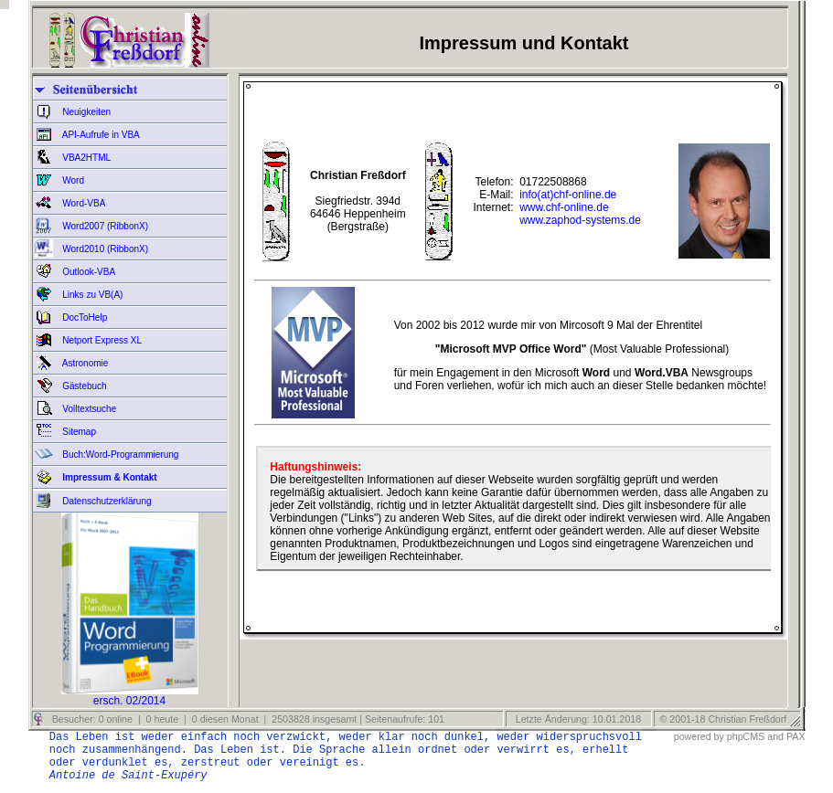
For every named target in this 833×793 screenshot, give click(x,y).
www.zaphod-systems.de (580, 220)
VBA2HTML (86, 158)
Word (72, 180)
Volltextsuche (88, 409)
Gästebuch (83, 386)
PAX (796, 736)
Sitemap (78, 432)
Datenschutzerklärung (106, 501)
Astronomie (84, 363)
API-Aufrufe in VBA (100, 135)
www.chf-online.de (563, 207)
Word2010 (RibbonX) (104, 249)
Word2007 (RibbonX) (104, 226)
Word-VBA (83, 203)
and (775, 736)
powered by (699, 736)
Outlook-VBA (88, 272)
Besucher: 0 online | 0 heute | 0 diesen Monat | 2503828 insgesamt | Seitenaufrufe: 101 (246, 719)
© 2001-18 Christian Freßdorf (723, 719)
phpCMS (745, 736)
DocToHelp (84, 317)
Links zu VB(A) (91, 295)
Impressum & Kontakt (108, 477)
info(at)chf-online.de (567, 194)
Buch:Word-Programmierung (119, 454)
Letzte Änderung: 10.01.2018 (577, 719)
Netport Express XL (101, 340)
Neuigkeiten (86, 112)
